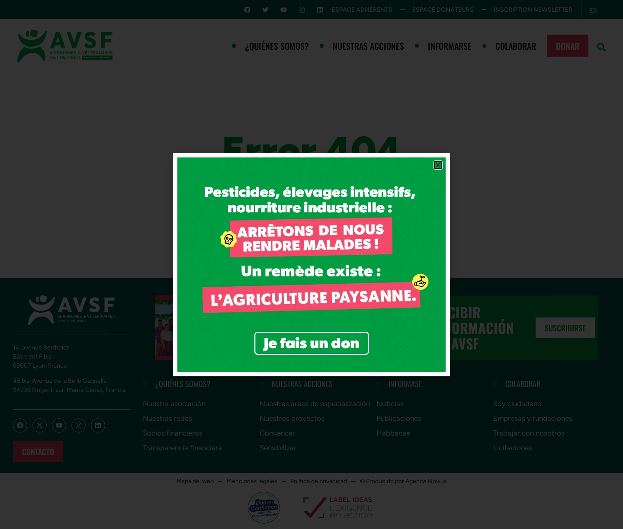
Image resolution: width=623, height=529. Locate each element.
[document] (311, 264)
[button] (438, 165)
